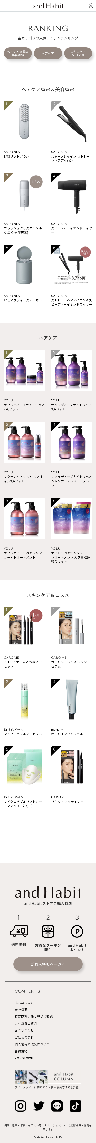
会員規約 (21, 1051)
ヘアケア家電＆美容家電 (18, 53)
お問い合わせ (24, 1030)
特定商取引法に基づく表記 (34, 1016)
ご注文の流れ (24, 1037)
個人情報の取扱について (32, 1044)
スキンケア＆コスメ (78, 53)
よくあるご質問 (26, 1023)
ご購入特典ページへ (48, 964)
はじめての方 (24, 1002)
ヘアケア (48, 53)
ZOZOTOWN (24, 1058)
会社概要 (21, 1009)
